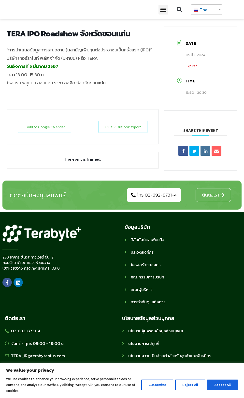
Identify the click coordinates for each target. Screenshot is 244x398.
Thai (201, 9)
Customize (157, 384)
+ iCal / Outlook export (122, 127)
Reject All (190, 384)
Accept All (222, 384)
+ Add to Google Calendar (45, 127)
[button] (163, 10)
